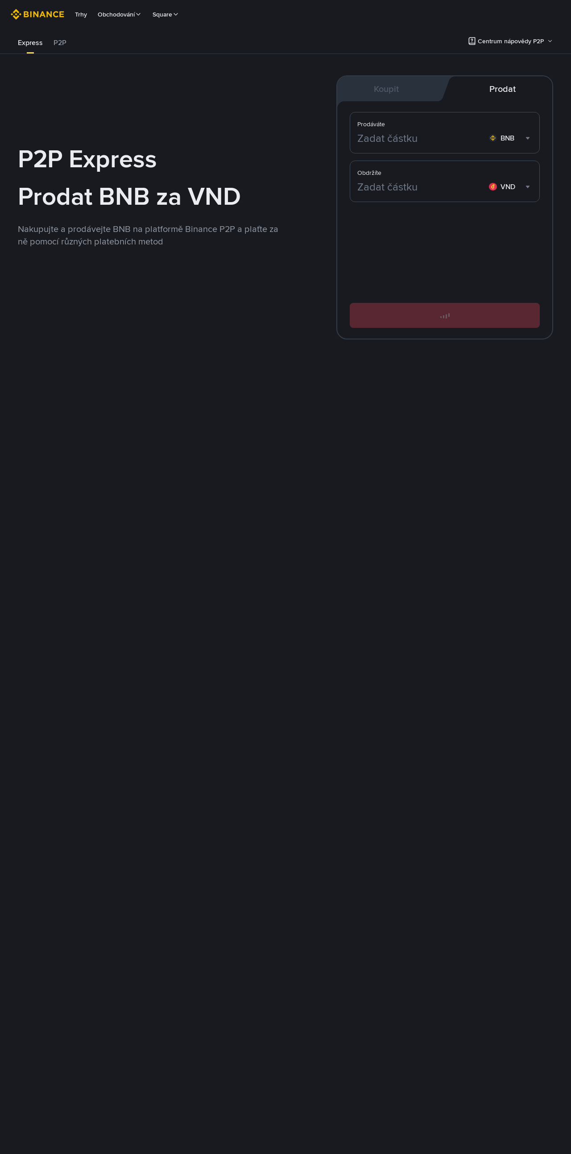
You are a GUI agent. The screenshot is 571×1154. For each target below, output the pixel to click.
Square (166, 14)
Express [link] (30, 42)
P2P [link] (60, 42)
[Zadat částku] (421, 186)
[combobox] (510, 187)
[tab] (30, 43)
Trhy (81, 14)
